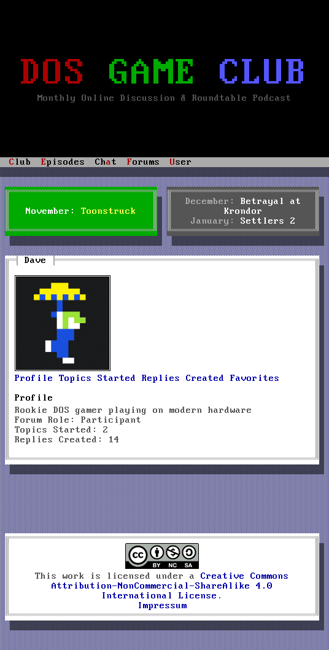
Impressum (162, 606)
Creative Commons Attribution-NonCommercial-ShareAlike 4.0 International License (170, 586)
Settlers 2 (268, 221)
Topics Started (97, 378)
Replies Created (183, 378)
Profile (34, 378)
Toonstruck (108, 211)
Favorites (255, 378)
